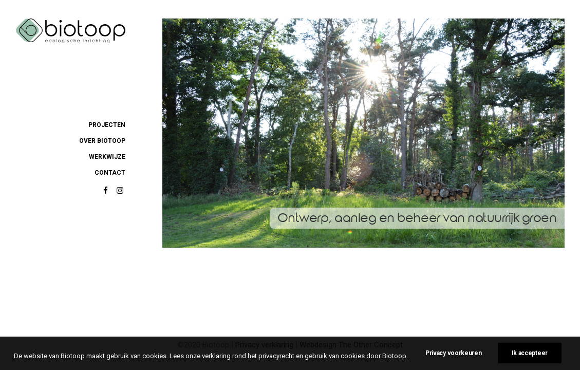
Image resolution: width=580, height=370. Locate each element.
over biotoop (102, 140)
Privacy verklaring (264, 344)
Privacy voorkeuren (453, 357)
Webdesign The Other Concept (351, 344)
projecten (106, 124)
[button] (105, 191)
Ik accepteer (530, 357)
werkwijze (107, 156)
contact (110, 172)
